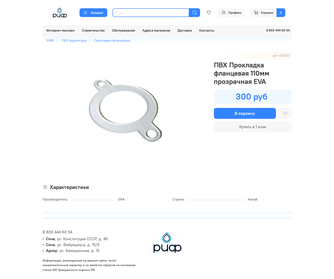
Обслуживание (123, 30)
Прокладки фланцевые (112, 40)
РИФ (50, 40)
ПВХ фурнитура (74, 40)
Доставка (185, 30)
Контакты (206, 30)
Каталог (93, 12)
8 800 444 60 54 (57, 232)
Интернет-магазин (60, 30)
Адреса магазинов (156, 30)
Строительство (93, 30)
